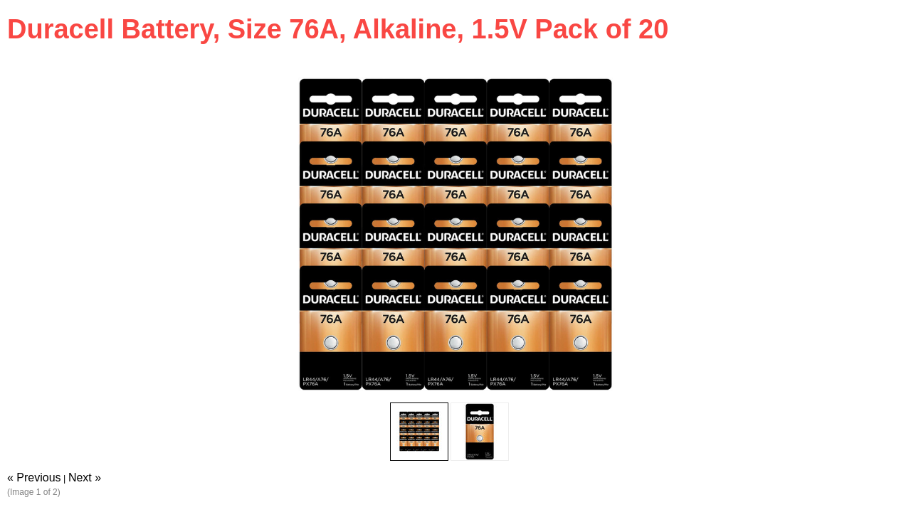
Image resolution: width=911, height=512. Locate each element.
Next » (84, 477)
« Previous (34, 477)
